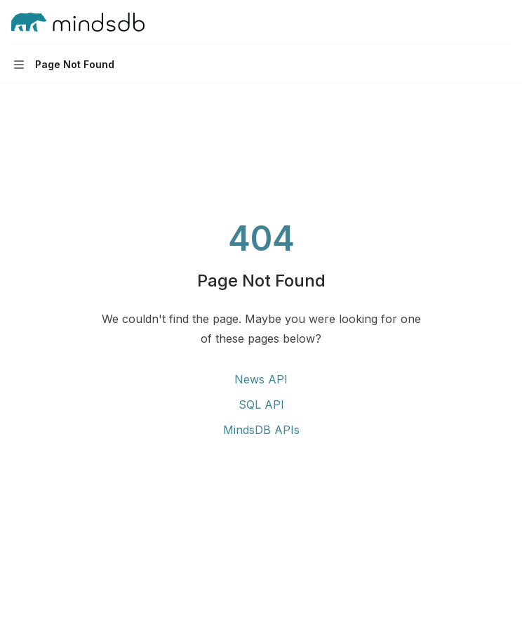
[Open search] (477, 22)
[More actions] (504, 22)
